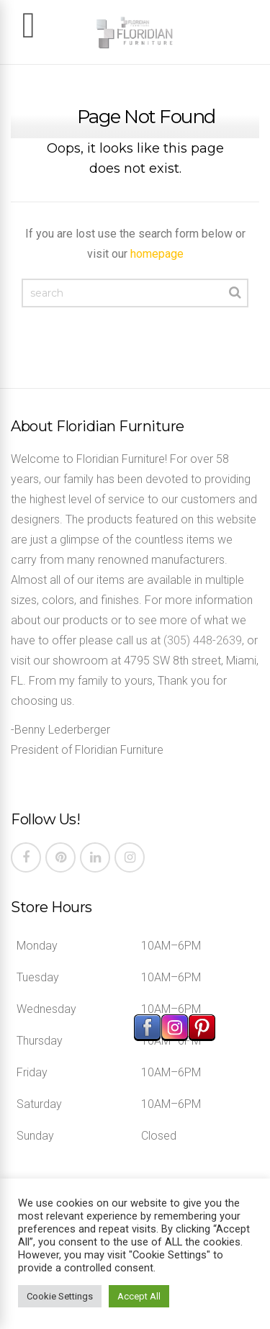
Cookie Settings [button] (60, 1296)
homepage (157, 254)
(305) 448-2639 (202, 640)
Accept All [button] (139, 1296)
